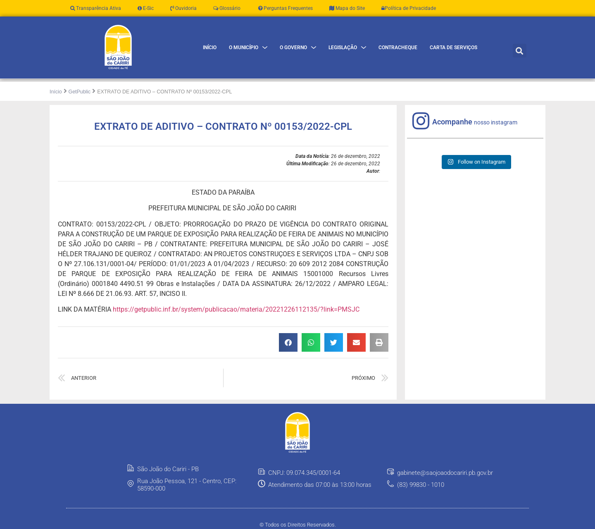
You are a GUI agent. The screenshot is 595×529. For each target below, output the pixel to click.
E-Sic (146, 8)
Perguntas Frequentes (285, 8)
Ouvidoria (183, 8)
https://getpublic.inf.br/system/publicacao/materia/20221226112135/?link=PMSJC (236, 309)
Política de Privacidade (408, 8)
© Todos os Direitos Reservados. (297, 525)
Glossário (226, 8)
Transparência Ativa (95, 8)
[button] (519, 50)
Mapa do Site (347, 8)
